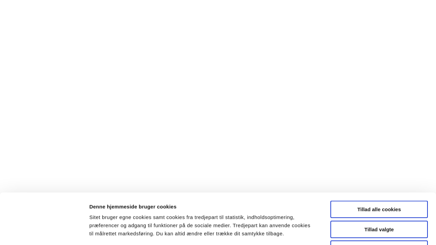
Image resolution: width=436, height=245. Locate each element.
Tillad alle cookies (379, 162)
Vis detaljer (352, 231)
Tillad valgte (379, 182)
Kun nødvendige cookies (379, 202)
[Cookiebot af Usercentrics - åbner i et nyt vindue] (44, 232)
